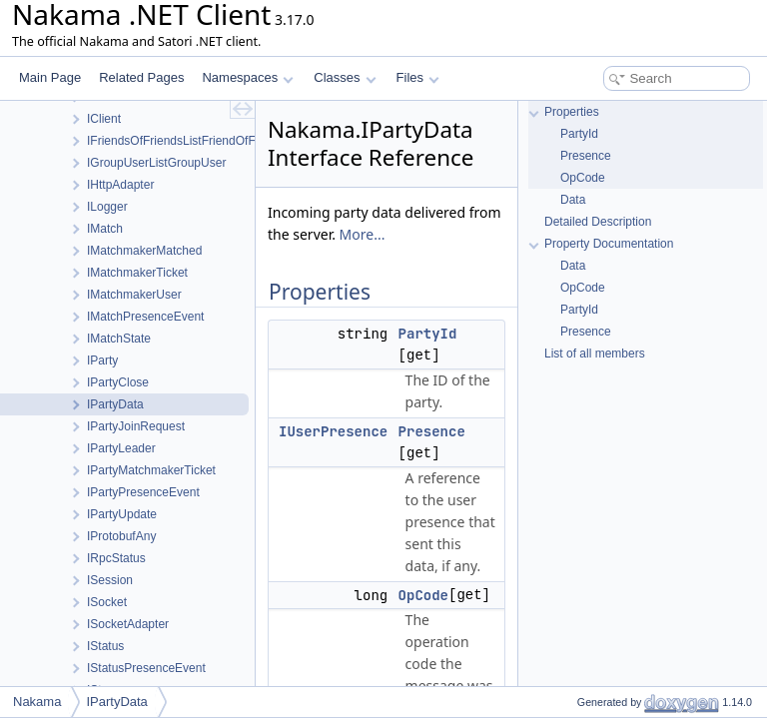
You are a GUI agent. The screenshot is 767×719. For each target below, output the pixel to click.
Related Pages (141, 77)
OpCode (423, 595)
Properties (571, 112)
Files (417, 77)
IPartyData (116, 701)
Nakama (37, 701)
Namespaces (247, 77)
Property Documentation (608, 244)
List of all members (594, 353)
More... (362, 234)
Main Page (50, 77)
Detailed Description (597, 222)
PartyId (427, 334)
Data (572, 200)
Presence (431, 431)
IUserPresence (333, 431)
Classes (345, 77)
